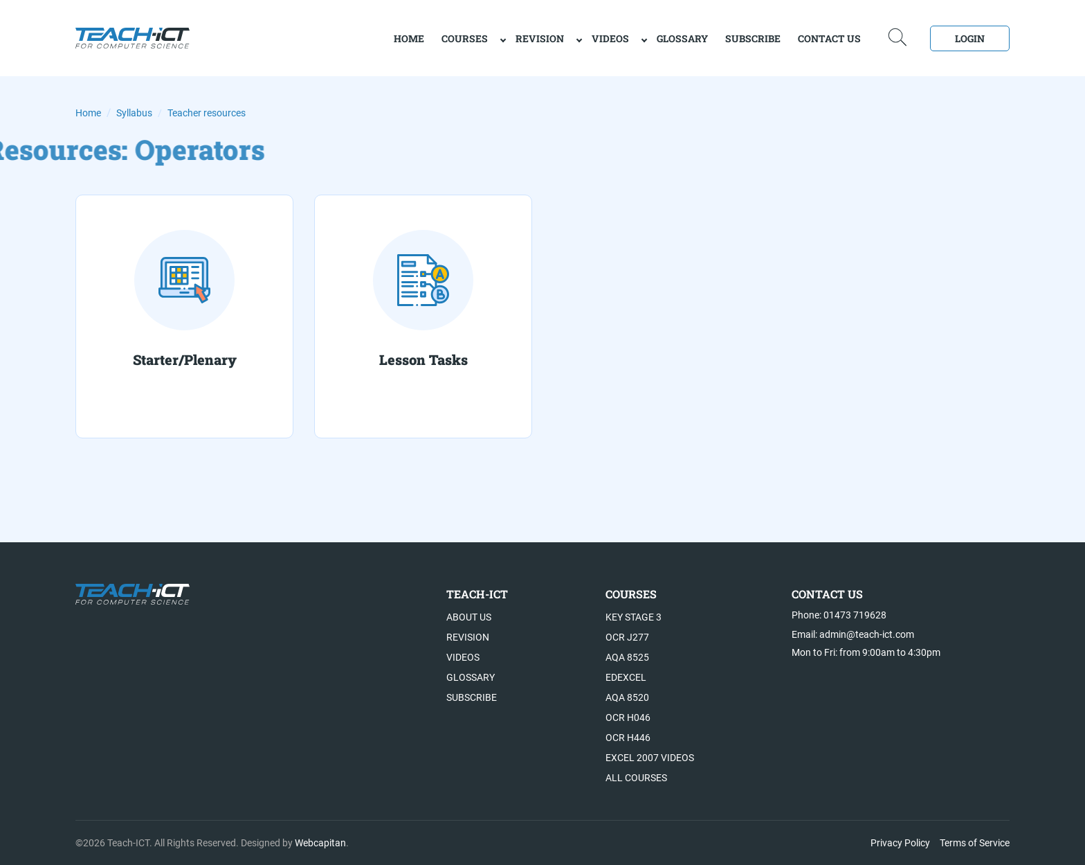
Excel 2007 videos (649, 757)
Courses (464, 38)
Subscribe (753, 38)
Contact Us (829, 38)
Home (88, 112)
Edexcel (625, 677)
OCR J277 (627, 637)
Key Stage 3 (633, 617)
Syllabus (134, 112)
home (409, 38)
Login (970, 38)
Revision (540, 38)
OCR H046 (627, 717)
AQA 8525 (627, 657)
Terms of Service (975, 842)
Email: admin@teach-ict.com (853, 634)
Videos (610, 38)
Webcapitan (320, 842)
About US (468, 617)
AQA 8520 (627, 697)
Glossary (682, 38)
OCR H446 (627, 737)
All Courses (636, 777)
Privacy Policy (900, 842)
